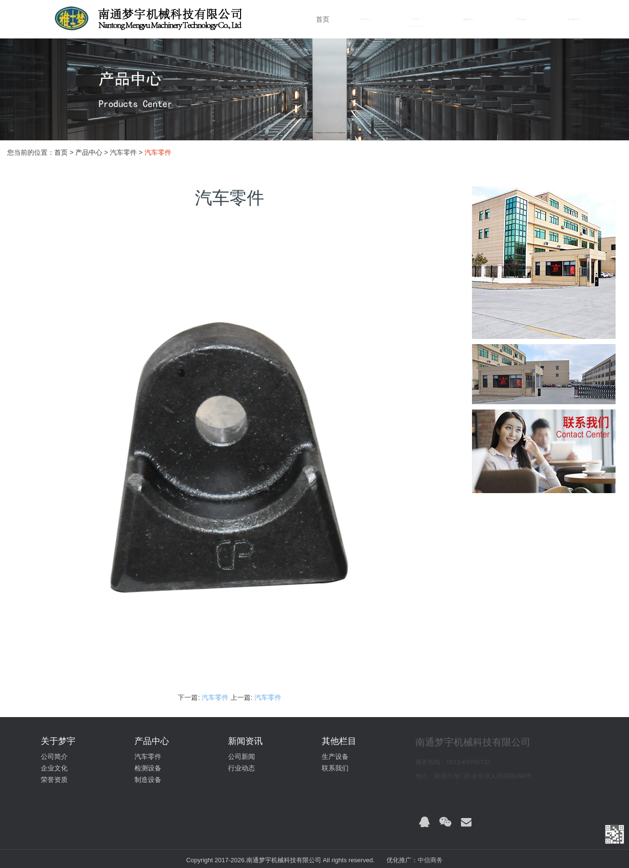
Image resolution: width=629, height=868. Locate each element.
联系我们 (335, 768)
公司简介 (54, 756)
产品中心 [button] (417, 19)
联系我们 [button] (574, 19)
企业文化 (54, 768)
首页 (322, 19)
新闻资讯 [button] (469, 19)
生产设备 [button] (521, 19)
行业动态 (241, 768)
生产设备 (335, 756)
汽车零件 (216, 697)
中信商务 (430, 860)
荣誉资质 (54, 779)
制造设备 (147, 779)
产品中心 (88, 152)
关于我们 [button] (365, 19)
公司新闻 (241, 756)
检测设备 (147, 768)
